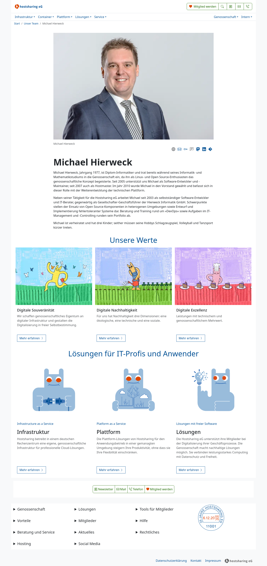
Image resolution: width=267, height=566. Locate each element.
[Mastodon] (198, 149)
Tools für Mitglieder (157, 509)
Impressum (213, 561)
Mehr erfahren (31, 338)
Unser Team (31, 23)
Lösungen (82, 17)
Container (45, 17)
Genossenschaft (225, 17)
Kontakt (195, 561)
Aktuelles (86, 532)
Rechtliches (149, 532)
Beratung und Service (36, 532)
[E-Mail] (179, 149)
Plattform (63, 17)
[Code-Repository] (210, 149)
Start (17, 23)
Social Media (89, 543)
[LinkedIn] (204, 149)
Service (99, 17)
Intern (245, 17)
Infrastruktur (24, 17)
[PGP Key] (185, 149)
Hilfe (144, 520)
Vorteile (24, 520)
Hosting (24, 543)
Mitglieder (87, 520)
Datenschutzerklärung (171, 561)
